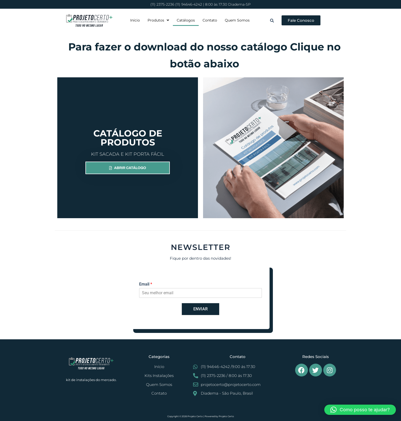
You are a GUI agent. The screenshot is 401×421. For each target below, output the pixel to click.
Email (145, 284)
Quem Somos (237, 20)
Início (135, 20)
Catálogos (186, 20)
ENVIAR (200, 309)
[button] (158, 20)
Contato (210, 20)
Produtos (158, 20)
